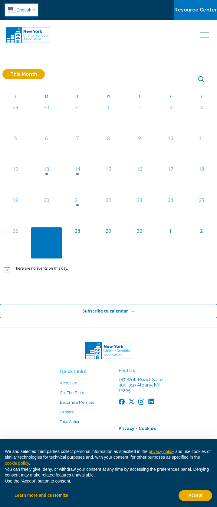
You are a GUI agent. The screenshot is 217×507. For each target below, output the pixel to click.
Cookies (147, 428)
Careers (67, 412)
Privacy (126, 428)
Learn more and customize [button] (41, 495)
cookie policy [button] (17, 463)
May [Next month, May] (211, 290)
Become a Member (77, 402)
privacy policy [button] (161, 451)
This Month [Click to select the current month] (23, 74)
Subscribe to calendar (105, 311)
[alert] (108, 269)
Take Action (70, 421)
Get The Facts (72, 392)
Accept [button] (195, 495)
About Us (68, 383)
